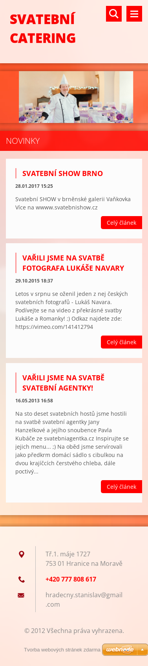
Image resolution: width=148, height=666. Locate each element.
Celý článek (121, 222)
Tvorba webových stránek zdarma (62, 650)
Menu (134, 14)
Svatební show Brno (62, 173)
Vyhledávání (114, 14)
